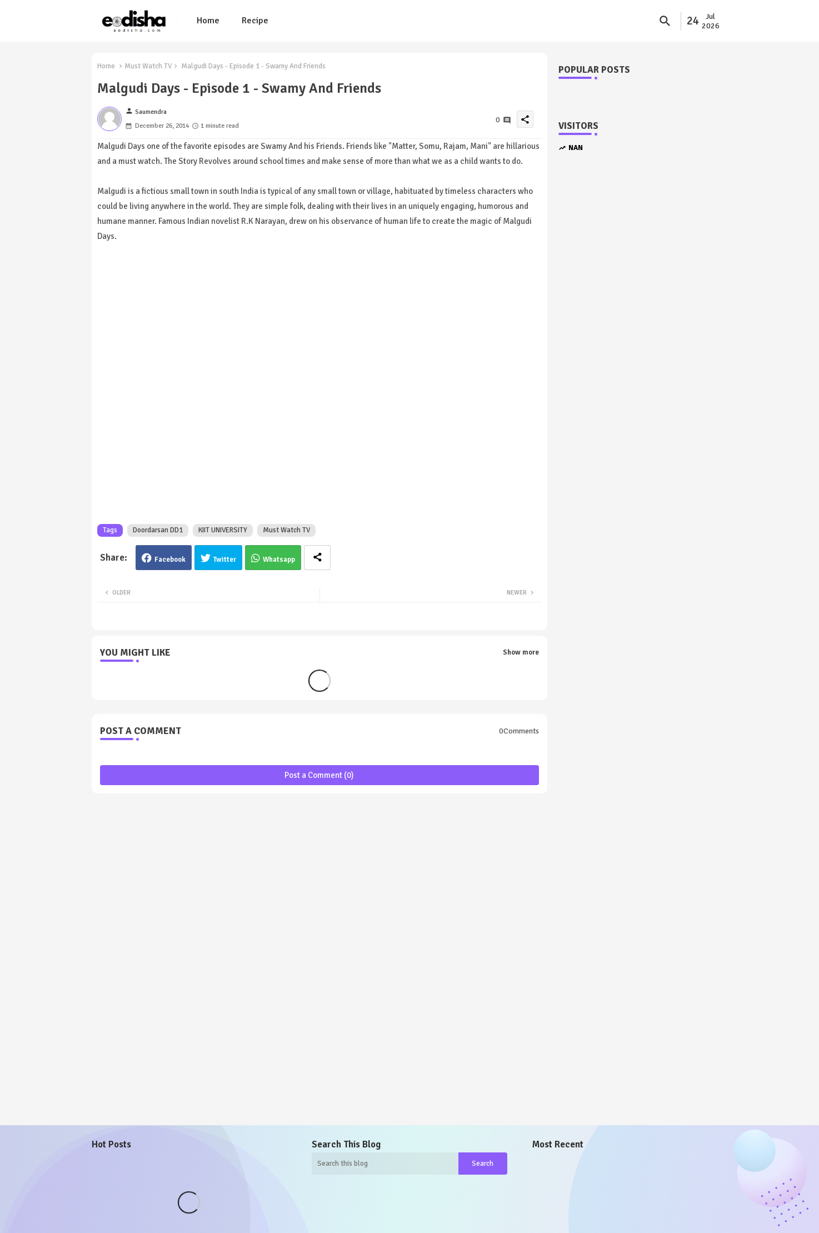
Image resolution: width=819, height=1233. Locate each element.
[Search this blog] (385, 1163)
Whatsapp (279, 559)
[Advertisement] (639, 351)
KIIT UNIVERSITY (222, 530)
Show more (521, 652)
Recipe (255, 20)
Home (208, 20)
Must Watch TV (148, 66)
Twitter (224, 559)
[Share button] (317, 557)
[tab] (208, 21)
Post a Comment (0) (319, 775)
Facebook (170, 559)
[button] (665, 21)
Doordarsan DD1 (158, 530)
